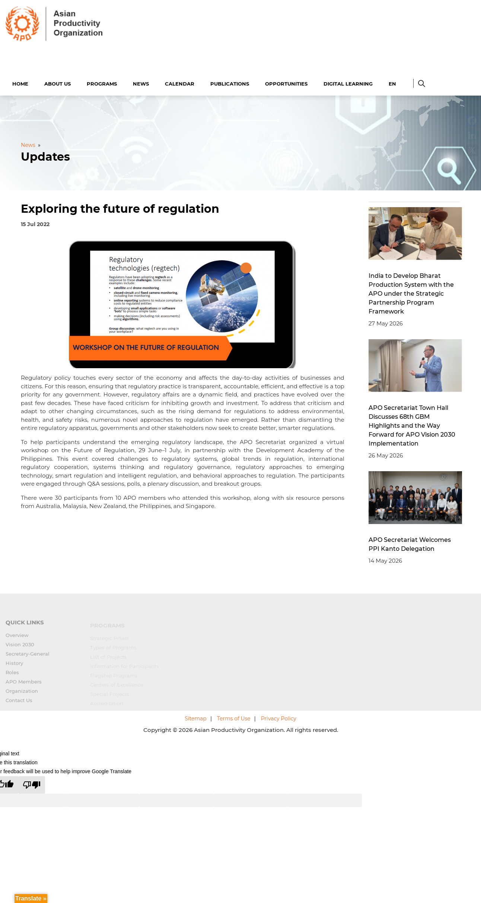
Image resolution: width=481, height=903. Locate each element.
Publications (229, 83)
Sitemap (196, 717)
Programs (102, 83)
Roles (12, 675)
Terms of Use (234, 717)
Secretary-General (28, 656)
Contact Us (19, 703)
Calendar (179, 83)
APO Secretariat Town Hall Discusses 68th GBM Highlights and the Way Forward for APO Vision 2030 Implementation (412, 424)
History (14, 666)
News (141, 83)
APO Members (24, 684)
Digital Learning (348, 83)
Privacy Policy (278, 717)
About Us (57, 83)
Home (20, 83)
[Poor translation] (31, 784)
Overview (17, 638)
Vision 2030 (20, 647)
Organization (22, 694)
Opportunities (286, 83)
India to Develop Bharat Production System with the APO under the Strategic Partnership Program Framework (411, 292)
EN (392, 83)
